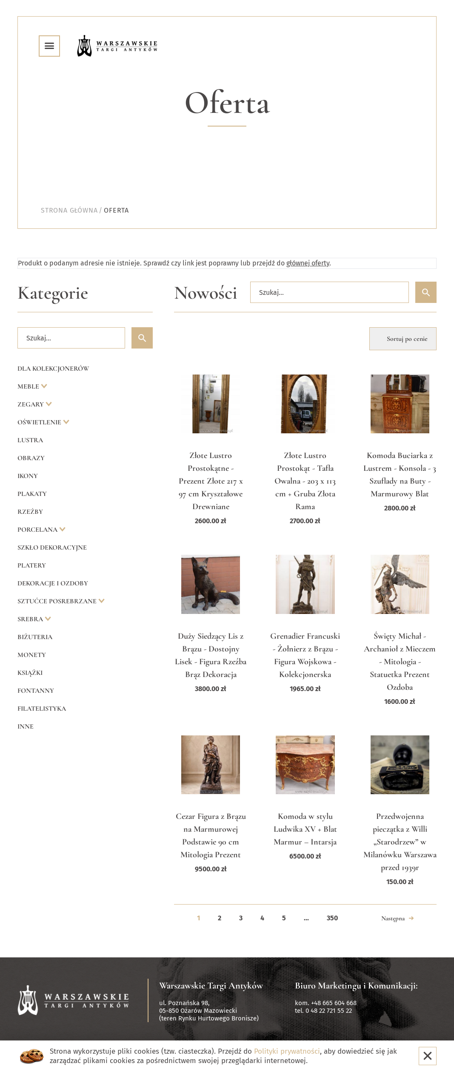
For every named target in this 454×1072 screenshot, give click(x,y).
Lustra (30, 440)
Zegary (31, 404)
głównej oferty (307, 263)
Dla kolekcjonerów (53, 368)
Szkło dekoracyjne (52, 547)
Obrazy (31, 458)
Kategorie (52, 293)
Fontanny (35, 690)
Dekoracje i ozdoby (52, 583)
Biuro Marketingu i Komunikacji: (356, 985)
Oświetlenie (40, 422)
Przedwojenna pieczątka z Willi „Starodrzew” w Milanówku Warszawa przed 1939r (400, 842)
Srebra (31, 619)
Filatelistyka (41, 708)
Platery (31, 565)
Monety (31, 655)
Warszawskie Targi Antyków (211, 985)
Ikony (27, 476)
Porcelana (38, 529)
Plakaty (32, 494)
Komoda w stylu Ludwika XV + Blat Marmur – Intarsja (305, 829)
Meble (29, 386)
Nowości (205, 293)
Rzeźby (30, 511)
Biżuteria (34, 637)
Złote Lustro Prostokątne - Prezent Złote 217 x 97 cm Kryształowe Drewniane (211, 481)
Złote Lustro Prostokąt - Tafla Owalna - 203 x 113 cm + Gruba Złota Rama (305, 481)
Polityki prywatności (287, 1051)
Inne (25, 726)
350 (332, 918)
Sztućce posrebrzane (57, 601)
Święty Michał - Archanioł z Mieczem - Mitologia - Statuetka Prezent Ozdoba (400, 661)
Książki (30, 673)
